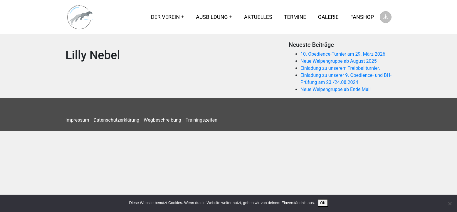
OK (323, 203)
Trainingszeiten (201, 120)
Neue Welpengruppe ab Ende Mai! (335, 89)
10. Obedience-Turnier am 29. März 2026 (342, 54)
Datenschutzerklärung (117, 120)
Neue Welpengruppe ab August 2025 (338, 61)
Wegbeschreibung (162, 120)
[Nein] (450, 203)
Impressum (77, 120)
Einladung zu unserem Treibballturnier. (340, 68)
